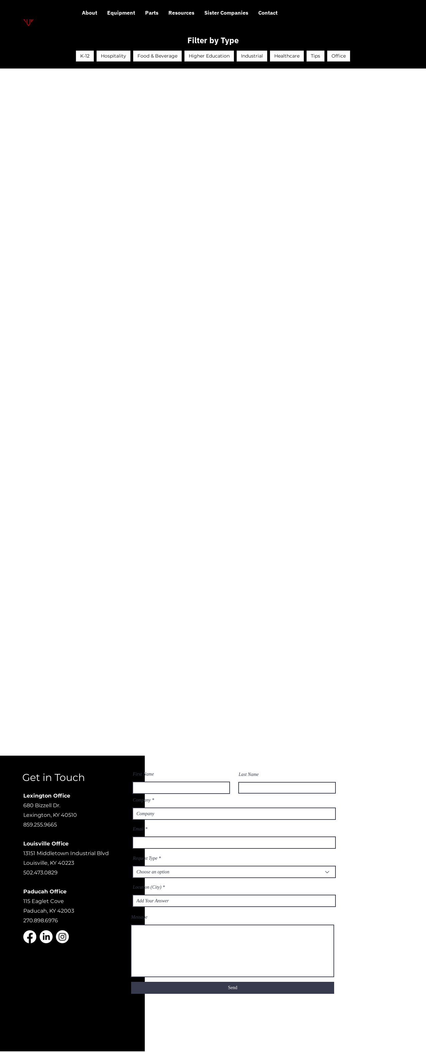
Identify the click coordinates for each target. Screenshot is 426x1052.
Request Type (145, 858)
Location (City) (147, 887)
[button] (181, 15)
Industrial (252, 56)
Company (142, 800)
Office (338, 56)
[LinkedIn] (46, 936)
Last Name (249, 774)
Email (138, 829)
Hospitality (113, 56)
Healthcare (287, 56)
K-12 (85, 56)
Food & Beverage (157, 56)
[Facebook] (29, 936)
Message (139, 917)
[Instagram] (62, 936)
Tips (315, 56)
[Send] (232, 988)
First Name (143, 774)
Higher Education (209, 56)
